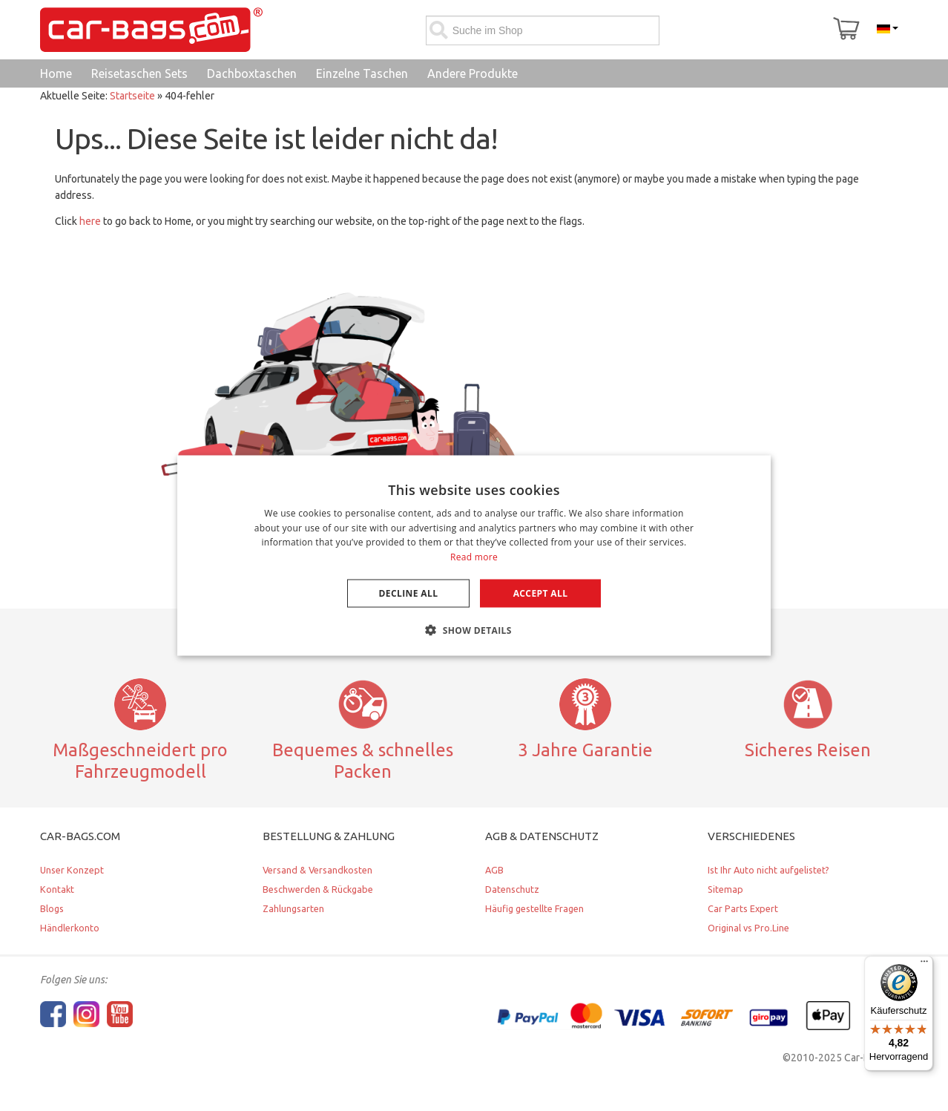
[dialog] (474, 555)
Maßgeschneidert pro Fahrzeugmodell (140, 760)
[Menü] (924, 965)
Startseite (132, 96)
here (90, 221)
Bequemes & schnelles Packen (362, 760)
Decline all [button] (408, 593)
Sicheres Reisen (808, 749)
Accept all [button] (540, 593)
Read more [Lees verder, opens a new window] (474, 557)
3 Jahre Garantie (585, 749)
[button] (474, 630)
